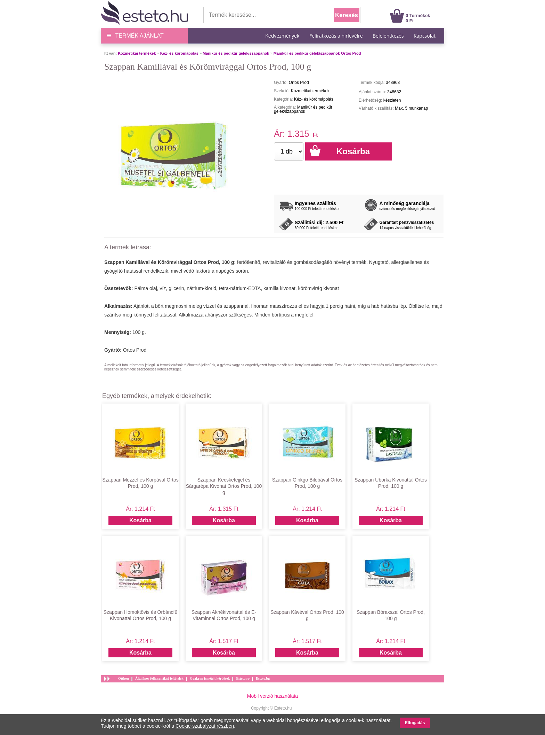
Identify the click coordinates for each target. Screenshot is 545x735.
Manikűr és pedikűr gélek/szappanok (236, 53)
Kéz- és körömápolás (179, 53)
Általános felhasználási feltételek (159, 678)
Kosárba (140, 520)
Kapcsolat (425, 35)
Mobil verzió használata (272, 696)
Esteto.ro (242, 678)
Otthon (123, 678)
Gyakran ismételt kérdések (210, 678)
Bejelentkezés (388, 35)
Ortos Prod (135, 350)
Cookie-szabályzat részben (205, 726)
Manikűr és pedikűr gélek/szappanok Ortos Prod (317, 53)
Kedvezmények (283, 35)
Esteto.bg (263, 678)
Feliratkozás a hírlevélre (336, 35)
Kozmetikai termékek (137, 53)
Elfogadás (415, 722)
